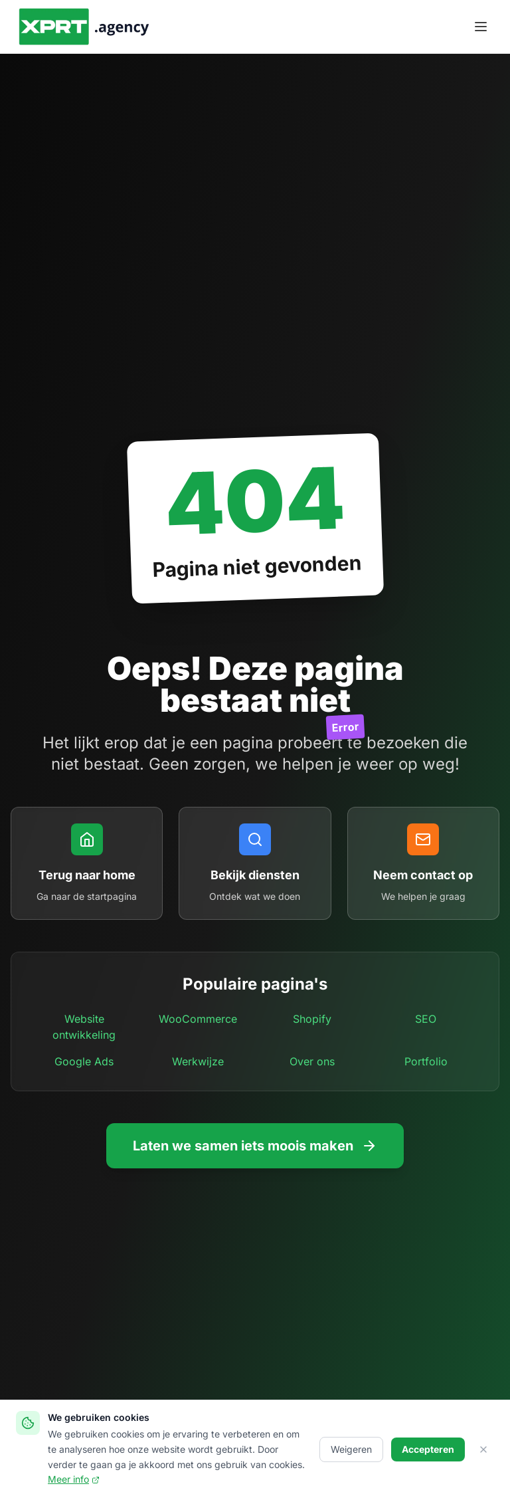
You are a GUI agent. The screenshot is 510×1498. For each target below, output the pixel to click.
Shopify (312, 1018)
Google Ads (84, 1061)
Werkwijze (198, 1061)
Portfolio (426, 1061)
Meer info (74, 1479)
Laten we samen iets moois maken (255, 1146)
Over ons (312, 1061)
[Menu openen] (481, 26)
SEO (425, 1018)
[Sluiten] (483, 1449)
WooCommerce (198, 1018)
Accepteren (428, 1449)
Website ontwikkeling (84, 1026)
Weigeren (351, 1449)
